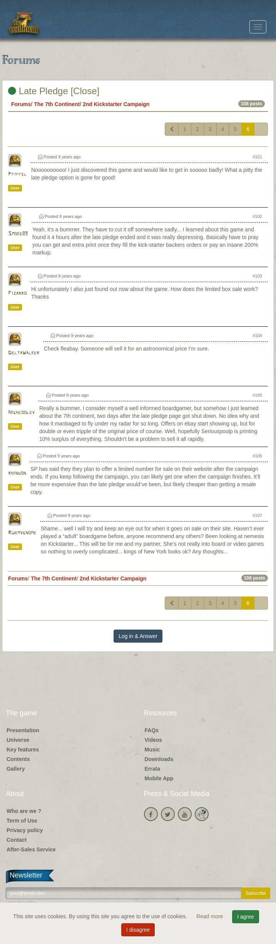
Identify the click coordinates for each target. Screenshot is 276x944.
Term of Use (22, 821)
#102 (257, 216)
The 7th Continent (57, 104)
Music (152, 749)
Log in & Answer (138, 636)
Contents (18, 759)
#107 (257, 515)
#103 (257, 276)
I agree (245, 917)
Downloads (159, 759)
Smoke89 (18, 234)
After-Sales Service (31, 849)
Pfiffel (17, 174)
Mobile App (159, 778)
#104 (257, 335)
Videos (153, 740)
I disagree (138, 930)
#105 (257, 395)
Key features (23, 749)
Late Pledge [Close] (53, 91)
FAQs (152, 730)
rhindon (17, 473)
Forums (21, 104)
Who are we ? (24, 811)
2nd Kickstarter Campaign (116, 104)
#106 (257, 456)
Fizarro (17, 293)
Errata (152, 769)
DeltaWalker (23, 353)
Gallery (16, 769)
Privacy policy (25, 830)
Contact (17, 840)
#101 (257, 157)
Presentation (23, 730)
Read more (210, 916)
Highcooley (21, 412)
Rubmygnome (22, 533)
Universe (18, 740)
